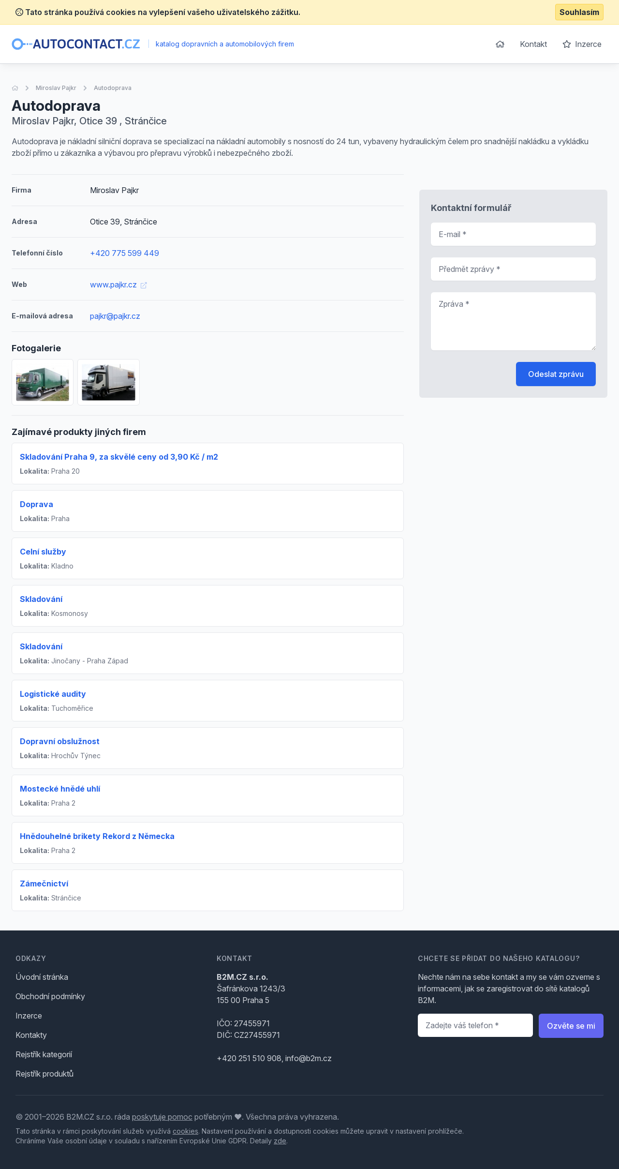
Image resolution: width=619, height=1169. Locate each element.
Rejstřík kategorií (43, 1054)
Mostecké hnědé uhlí (60, 789)
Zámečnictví (44, 883)
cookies (185, 1131)
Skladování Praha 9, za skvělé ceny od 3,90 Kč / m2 (119, 457)
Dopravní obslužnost (60, 741)
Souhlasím (579, 12)
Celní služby (43, 551)
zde (280, 1141)
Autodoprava (113, 87)
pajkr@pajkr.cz (115, 316)
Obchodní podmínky (50, 996)
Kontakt (533, 44)
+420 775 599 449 (124, 253)
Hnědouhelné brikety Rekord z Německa (97, 836)
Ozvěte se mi (571, 1026)
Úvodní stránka (41, 977)
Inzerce (582, 44)
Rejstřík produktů (44, 1074)
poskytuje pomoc (162, 1117)
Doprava (36, 504)
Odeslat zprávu (556, 374)
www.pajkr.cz (118, 284)
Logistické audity (53, 694)
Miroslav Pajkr (56, 87)
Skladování (41, 599)
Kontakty (31, 1035)
